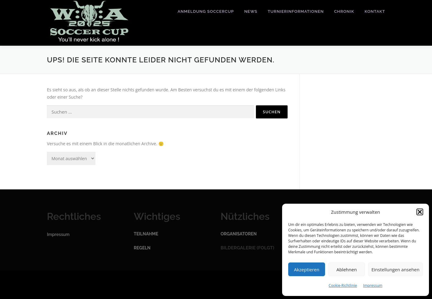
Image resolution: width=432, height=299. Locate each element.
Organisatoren (239, 233)
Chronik (344, 11)
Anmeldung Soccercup (206, 11)
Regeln (142, 247)
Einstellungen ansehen (395, 269)
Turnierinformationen (296, 11)
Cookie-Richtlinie (343, 285)
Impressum (372, 285)
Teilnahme (146, 233)
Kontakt (375, 11)
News (250, 11)
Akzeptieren (306, 269)
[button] (420, 212)
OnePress (227, 284)
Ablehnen (346, 269)
